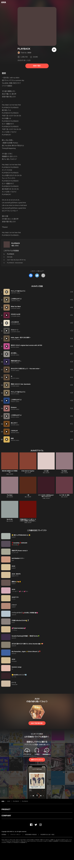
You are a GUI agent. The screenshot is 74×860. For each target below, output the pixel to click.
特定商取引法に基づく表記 (47, 834)
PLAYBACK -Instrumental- (15, 263)
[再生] (54, 49)
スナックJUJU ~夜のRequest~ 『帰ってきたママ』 (46, 495)
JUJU (29, 52)
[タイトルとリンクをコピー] (43, 275)
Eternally (9, 257)
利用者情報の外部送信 (31, 834)
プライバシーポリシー (15, 834)
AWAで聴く (37, 66)
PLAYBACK (15, 243)
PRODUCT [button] (6, 809)
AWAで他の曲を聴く (37, 723)
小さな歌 (46, 471)
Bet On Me (10, 519)
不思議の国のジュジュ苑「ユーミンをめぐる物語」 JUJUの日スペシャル (28, 521)
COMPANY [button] (6, 815)
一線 (28, 495)
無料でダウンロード (37, 759)
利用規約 (4, 834)
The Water (64, 471)
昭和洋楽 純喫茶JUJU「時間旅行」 (9, 471)
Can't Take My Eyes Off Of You (16, 260)
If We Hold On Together (27, 471)
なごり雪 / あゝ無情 (64, 495)
